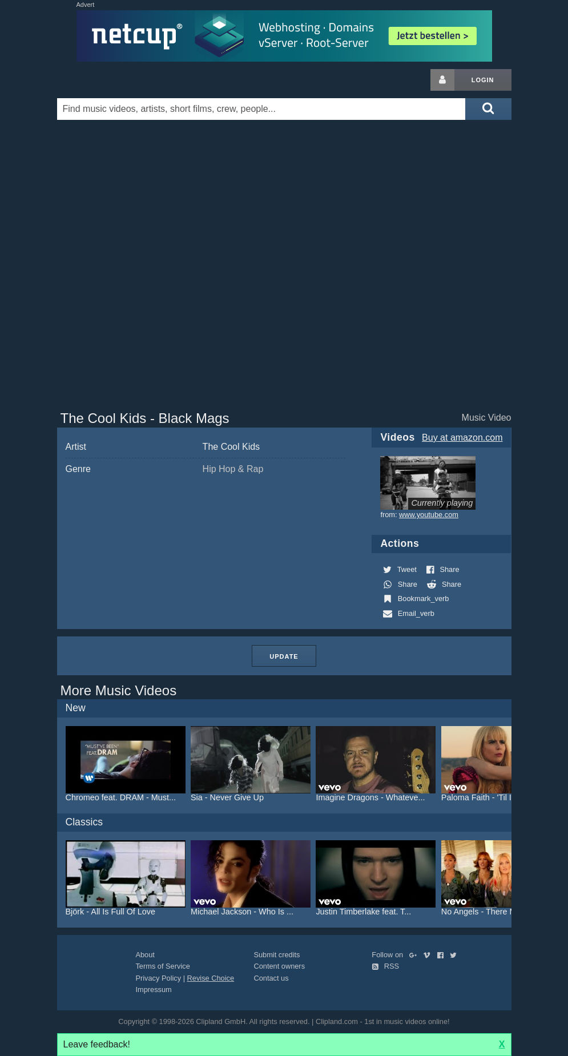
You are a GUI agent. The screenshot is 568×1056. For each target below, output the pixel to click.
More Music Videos (119, 690)
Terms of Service (162, 966)
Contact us (270, 978)
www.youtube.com (428, 514)
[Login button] (442, 80)
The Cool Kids (231, 447)
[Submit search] (488, 109)
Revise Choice (211, 978)
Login (483, 79)
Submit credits (276, 954)
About (144, 954)
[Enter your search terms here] (261, 109)
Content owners (279, 966)
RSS (385, 966)
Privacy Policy (158, 978)
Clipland (117, 80)
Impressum (153, 989)
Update (283, 656)
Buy (462, 437)
